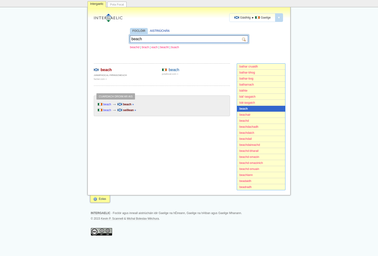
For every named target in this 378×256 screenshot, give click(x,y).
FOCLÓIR (138, 31)
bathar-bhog (247, 72)
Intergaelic (96, 4)
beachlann (246, 175)
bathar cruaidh (248, 66)
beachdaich (246, 133)
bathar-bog (246, 78)
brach (145, 47)
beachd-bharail (248, 151)
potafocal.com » (170, 74)
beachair (244, 114)
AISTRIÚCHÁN (159, 31)
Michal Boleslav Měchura (143, 218)
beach (243, 108)
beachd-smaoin (249, 157)
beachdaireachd (249, 145)
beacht (164, 47)
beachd (134, 47)
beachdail (245, 139)
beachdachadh (248, 126)
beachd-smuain (249, 169)
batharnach (246, 84)
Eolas (102, 199)
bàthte (243, 90)
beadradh (245, 187)
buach (175, 47)
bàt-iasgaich (247, 102)
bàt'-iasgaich (247, 96)
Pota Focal (117, 4)
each (154, 47)
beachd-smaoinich (251, 163)
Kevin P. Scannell (112, 218)
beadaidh (245, 181)
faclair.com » (100, 79)
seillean (126, 110)
